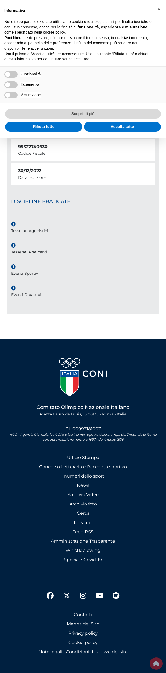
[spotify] (115, 596)
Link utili (83, 522)
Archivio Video (83, 494)
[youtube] (99, 596)
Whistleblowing (83, 550)
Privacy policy (83, 633)
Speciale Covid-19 (83, 559)
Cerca (83, 513)
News (83, 485)
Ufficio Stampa (83, 457)
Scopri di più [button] (83, 114)
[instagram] (83, 596)
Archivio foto (83, 504)
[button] (159, 8)
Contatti (83, 614)
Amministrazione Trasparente (83, 541)
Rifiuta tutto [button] (43, 126)
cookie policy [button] (54, 32)
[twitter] (66, 591)
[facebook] (50, 596)
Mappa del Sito (83, 624)
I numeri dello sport (83, 476)
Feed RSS (83, 531)
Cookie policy (83, 642)
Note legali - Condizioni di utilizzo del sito (83, 651)
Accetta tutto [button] (122, 126)
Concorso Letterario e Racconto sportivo (83, 466)
